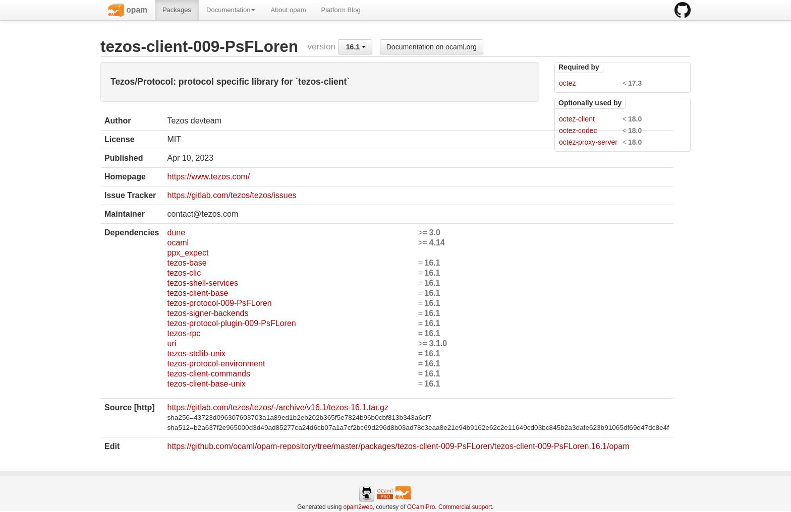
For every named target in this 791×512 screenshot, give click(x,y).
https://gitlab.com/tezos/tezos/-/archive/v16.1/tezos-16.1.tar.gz (277, 407)
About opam (288, 10)
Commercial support (465, 506)
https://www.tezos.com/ (208, 176)
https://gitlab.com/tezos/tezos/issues (231, 195)
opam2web (358, 506)
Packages (176, 10)
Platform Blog (341, 10)
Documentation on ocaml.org (431, 47)
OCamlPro (421, 506)
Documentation (230, 10)
